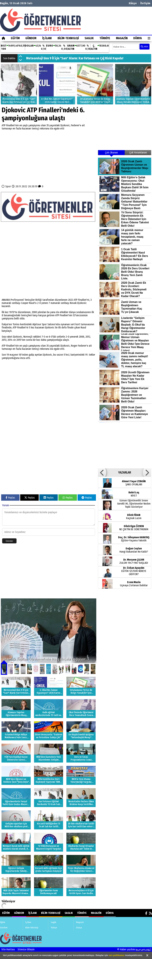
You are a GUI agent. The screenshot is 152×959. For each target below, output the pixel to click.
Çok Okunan (111, 152)
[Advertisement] (48, 157)
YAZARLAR (124, 472)
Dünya (137, 38)
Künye (133, 3)
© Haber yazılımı (134, 949)
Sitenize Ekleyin (26, 949)
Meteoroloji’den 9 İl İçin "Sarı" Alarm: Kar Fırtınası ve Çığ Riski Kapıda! (74, 58)
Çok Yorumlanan (138, 152)
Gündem (30, 38)
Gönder (9, 541)
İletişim (145, 3)
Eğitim (15, 38)
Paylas (10, 497)
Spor (8, 186)
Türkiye (104, 38)
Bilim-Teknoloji (68, 38)
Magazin (122, 38)
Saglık (89, 38)
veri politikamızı (117, 955)
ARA (144, 46)
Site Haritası (8, 949)
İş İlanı (47, 38)
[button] (20, 56)
